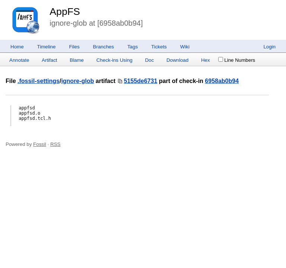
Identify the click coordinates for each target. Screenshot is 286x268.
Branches (103, 47)
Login (269, 47)
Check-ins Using (114, 60)
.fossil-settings (39, 81)
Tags (132, 47)
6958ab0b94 (222, 81)
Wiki (185, 47)
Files (74, 47)
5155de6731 (140, 81)
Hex (205, 60)
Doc (149, 60)
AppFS (65, 11)
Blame (77, 60)
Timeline (46, 47)
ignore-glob (77, 81)
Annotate (19, 60)
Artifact (49, 60)
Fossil (39, 144)
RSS (55, 144)
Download (177, 60)
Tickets (159, 47)
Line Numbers (236, 60)
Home (17, 47)
